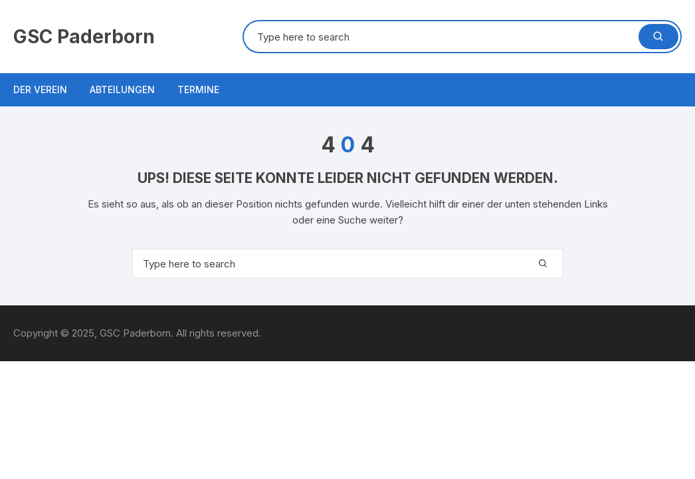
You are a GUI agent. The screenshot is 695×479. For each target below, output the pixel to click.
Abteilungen (122, 89)
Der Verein (40, 89)
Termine (198, 89)
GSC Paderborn (84, 36)
